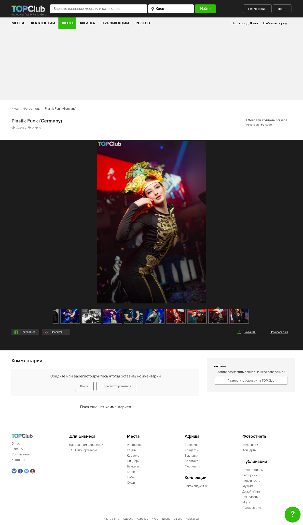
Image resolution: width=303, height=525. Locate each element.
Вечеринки (192, 445)
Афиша (87, 23)
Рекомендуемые (196, 486)
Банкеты (133, 466)
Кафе (131, 472)
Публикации (115, 23)
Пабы (131, 477)
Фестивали (192, 466)
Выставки (191, 456)
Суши (131, 483)
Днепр (166, 519)
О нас (16, 444)
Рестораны (134, 445)
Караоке (133, 456)
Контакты (18, 460)
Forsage (281, 120)
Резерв (143, 23)
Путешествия (251, 508)
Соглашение (20, 454)
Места (18, 23)
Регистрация (257, 9)
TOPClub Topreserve (83, 450)
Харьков (142, 519)
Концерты (192, 450)
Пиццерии (134, 461)
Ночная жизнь (252, 470)
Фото (67, 23)
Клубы (131, 450)
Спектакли (192, 461)
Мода (246, 502)
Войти (282, 9)
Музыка (248, 486)
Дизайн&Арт (251, 492)
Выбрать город (275, 23)
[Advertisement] (151, 65)
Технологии (250, 497)
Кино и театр (251, 481)
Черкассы (192, 519)
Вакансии (18, 449)
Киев (15, 109)
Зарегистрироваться (116, 386)
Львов (178, 519)
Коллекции (43, 23)
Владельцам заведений (86, 445)
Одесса (128, 519)
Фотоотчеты (31, 109)
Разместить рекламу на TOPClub (251, 381)
